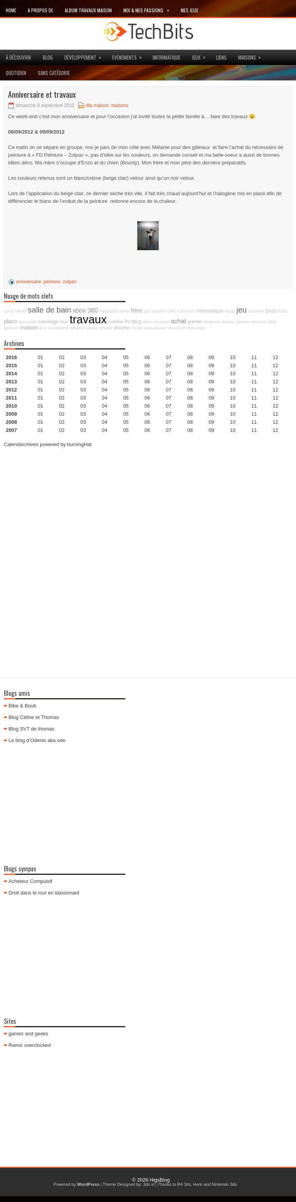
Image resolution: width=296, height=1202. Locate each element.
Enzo (271, 311)
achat (178, 321)
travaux (88, 319)
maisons (252, 55)
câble (272, 321)
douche (122, 328)
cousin (137, 328)
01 (40, 357)
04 (104, 357)
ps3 (147, 311)
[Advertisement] (148, 508)
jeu (242, 310)
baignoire (212, 321)
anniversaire (28, 281)
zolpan (69, 281)
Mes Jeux (189, 10)
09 (211, 365)
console (258, 321)
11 (254, 390)
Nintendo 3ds (224, 1184)
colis (171, 311)
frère (137, 311)
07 (168, 373)
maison (29, 327)
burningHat (79, 444)
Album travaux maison (88, 10)
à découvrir (18, 57)
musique (161, 321)
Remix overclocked (29, 1045)
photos (106, 328)
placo (10, 321)
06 (147, 373)
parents (243, 321)
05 (125, 382)
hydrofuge (196, 328)
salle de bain (49, 310)
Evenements (129, 55)
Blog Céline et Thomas (33, 717)
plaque (92, 328)
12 (275, 373)
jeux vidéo (27, 321)
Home (11, 10)
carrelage (49, 321)
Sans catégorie (54, 73)
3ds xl (148, 1184)
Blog (48, 57)
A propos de (40, 10)
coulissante (58, 328)
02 (61, 357)
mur (64, 321)
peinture (52, 281)
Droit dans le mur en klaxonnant (43, 893)
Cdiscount (186, 311)
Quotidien (16, 73)
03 (83, 357)
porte (125, 311)
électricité (176, 328)
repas (230, 311)
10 (232, 390)
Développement (85, 55)
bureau (228, 321)
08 (190, 373)
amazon (77, 328)
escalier (159, 311)
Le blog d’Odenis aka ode (36, 740)
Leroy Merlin (15, 311)
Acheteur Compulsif (30, 881)
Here (197, 1184)
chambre (256, 311)
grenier (194, 321)
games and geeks (28, 1033)
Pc (127, 321)
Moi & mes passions (149, 8)
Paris (282, 311)
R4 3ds (184, 1184)
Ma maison (97, 105)
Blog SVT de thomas (31, 729)
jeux (201, 55)
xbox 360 (85, 310)
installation (109, 311)
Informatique (166, 57)
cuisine (115, 321)
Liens (221, 57)
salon (147, 321)
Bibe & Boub (22, 706)
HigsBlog (160, 1180)
